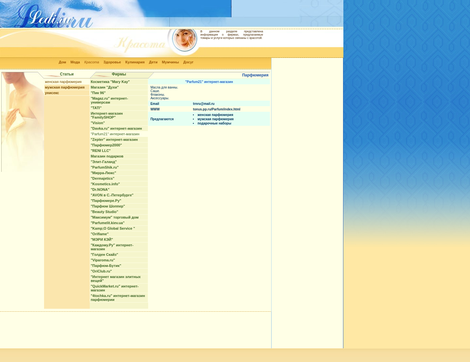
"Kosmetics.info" (105, 184)
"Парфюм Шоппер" (108, 206)
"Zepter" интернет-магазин (114, 139)
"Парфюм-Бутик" (106, 266)
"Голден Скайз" (104, 254)
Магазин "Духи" (105, 87)
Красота (91, 62)
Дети (153, 62)
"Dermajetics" (103, 178)
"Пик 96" (98, 93)
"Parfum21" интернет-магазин (115, 134)
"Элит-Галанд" (104, 162)
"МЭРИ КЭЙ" (102, 239)
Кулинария (135, 62)
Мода (75, 62)
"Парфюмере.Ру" (106, 201)
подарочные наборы (214, 123)
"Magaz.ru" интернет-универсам (109, 100)
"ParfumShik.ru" (105, 167)
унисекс (52, 93)
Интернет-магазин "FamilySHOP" (107, 115)
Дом (62, 62)
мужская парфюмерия (65, 87)
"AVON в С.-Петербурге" (112, 195)
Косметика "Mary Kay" (110, 82)
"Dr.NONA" (100, 189)
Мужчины (170, 62)
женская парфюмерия (63, 82)
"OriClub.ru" (101, 271)
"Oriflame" (100, 234)
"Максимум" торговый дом (115, 217)
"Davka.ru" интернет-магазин (116, 128)
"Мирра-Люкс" (103, 173)
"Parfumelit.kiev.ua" (108, 223)
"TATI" (96, 108)
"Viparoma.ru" (103, 260)
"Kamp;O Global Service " (113, 228)
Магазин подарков (107, 156)
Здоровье (112, 62)
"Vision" (98, 123)
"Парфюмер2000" (106, 145)
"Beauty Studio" (104, 212)
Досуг (188, 62)
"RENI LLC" (101, 151)
